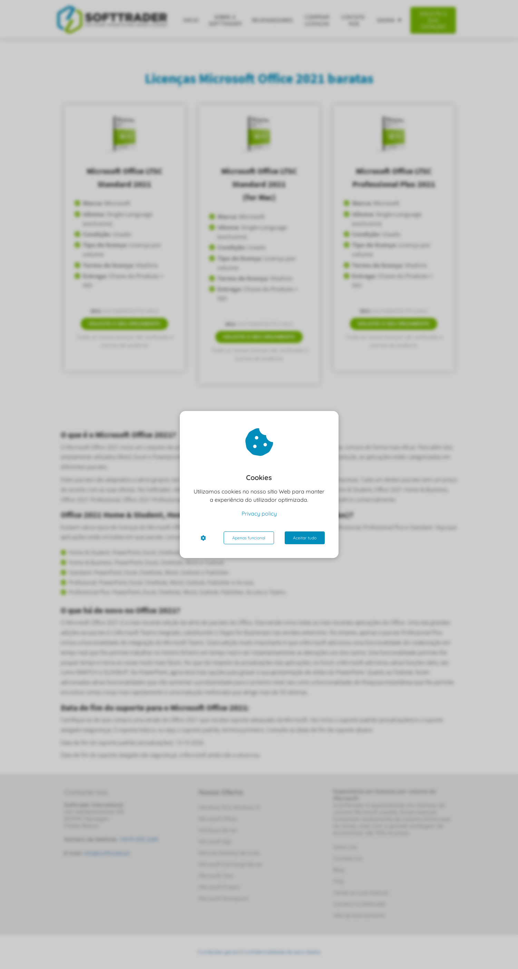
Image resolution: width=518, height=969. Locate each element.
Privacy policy (259, 513)
